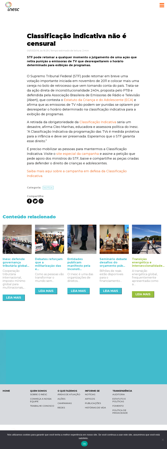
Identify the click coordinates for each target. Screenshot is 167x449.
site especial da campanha (77, 154)
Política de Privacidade (120, 411)
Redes (61, 407)
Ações (61, 398)
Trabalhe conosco (42, 405)
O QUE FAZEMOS (67, 391)
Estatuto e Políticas (119, 400)
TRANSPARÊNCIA (122, 391)
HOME (6, 391)
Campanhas (65, 403)
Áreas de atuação (69, 394)
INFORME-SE (92, 391)
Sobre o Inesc (38, 394)
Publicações (93, 403)
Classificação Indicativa (98, 122)
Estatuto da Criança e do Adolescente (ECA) (98, 100)
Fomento (118, 405)
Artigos (90, 398)
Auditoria (118, 394)
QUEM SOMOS (38, 391)
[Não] (162, 439)
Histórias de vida (95, 407)
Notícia (48, 187)
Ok (84, 443)
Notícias (90, 394)
